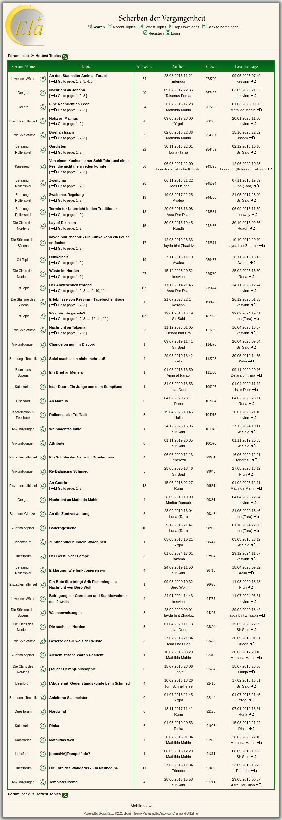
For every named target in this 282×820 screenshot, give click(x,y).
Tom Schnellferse (178, 686)
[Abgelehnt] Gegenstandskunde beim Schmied (89, 683)
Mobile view (141, 806)
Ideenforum (23, 542)
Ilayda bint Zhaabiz (178, 246)
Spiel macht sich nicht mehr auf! (77, 359)
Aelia (243, 573)
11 (103, 291)
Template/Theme (63, 782)
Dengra (23, 93)
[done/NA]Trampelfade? (69, 754)
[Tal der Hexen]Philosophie (72, 669)
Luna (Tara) (178, 152)
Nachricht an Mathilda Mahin (73, 500)
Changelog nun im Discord (72, 344)
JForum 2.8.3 (106, 813)
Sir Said (243, 152)
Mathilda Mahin (178, 110)
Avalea (178, 200)
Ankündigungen (23, 344)
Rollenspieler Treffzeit (68, 415)
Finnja (179, 672)
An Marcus (58, 401)
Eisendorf (23, 401)
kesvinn (243, 81)
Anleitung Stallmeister (68, 697)
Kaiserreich (23, 166)
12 (104, 319)
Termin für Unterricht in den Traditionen (83, 209)
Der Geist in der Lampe (69, 556)
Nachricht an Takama (67, 327)
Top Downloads (186, 27)
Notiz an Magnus (63, 118)
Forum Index (19, 56)
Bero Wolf (179, 587)
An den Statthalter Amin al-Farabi (78, 76)
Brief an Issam (61, 132)
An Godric (58, 483)
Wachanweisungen (65, 613)
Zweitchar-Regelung (66, 195)
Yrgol (178, 124)
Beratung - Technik (23, 359)
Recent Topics (124, 27)
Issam (243, 138)
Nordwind (57, 711)
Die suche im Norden (67, 627)
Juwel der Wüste (23, 79)
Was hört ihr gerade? (67, 313)
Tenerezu (178, 460)
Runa (243, 277)
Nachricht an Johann (67, 90)
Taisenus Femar (178, 96)
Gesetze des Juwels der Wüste (75, 641)
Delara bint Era (178, 333)
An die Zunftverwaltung (69, 514)
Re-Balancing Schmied (68, 471)
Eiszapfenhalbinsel (23, 121)
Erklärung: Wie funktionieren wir (77, 570)
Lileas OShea (179, 186)
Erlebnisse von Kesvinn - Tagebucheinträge (86, 299)
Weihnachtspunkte (65, 429)
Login (175, 33)
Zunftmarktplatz (23, 528)
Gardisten (57, 146)
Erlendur (179, 81)
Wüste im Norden (64, 271)
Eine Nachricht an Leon (69, 104)
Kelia (178, 361)
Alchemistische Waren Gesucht (76, 655)
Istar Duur (178, 390)
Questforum (23, 556)
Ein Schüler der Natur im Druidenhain (81, 457)
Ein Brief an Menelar (66, 372)
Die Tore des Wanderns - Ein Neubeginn (83, 768)
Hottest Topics (155, 27)
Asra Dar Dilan (179, 215)
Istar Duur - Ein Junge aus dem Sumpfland (85, 387)
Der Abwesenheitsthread (70, 285)
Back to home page (223, 27)
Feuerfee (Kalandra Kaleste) (178, 169)
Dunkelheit (58, 257)
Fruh (243, 474)
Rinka (54, 726)
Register (155, 33)
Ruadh (178, 228)
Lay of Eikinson (62, 223)
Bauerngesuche (62, 528)
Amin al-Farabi (179, 375)
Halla (178, 418)
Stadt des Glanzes (23, 514)
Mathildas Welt (61, 740)
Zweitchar (57, 180)
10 (97, 291)
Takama (178, 559)
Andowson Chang (170, 813)
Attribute (56, 443)
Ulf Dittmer (192, 813)
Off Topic (23, 260)
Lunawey (243, 215)
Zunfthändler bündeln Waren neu (77, 542)
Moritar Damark (178, 503)
